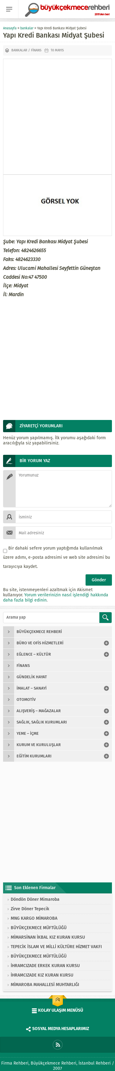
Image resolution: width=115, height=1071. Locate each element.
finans (36, 50)
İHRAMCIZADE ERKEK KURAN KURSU (45, 965)
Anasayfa (10, 28)
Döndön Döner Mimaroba (35, 899)
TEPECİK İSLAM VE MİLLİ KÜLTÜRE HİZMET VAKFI (56, 946)
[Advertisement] (57, 116)
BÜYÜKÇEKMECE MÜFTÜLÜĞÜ (39, 927)
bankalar (26, 28)
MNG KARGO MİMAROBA (34, 918)
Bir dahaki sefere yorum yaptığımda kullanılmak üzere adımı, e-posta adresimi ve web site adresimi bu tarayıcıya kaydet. (56, 557)
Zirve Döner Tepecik (30, 908)
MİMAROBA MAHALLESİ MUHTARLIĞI (45, 984)
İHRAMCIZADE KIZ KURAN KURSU (42, 975)
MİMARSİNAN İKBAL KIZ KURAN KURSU (48, 937)
